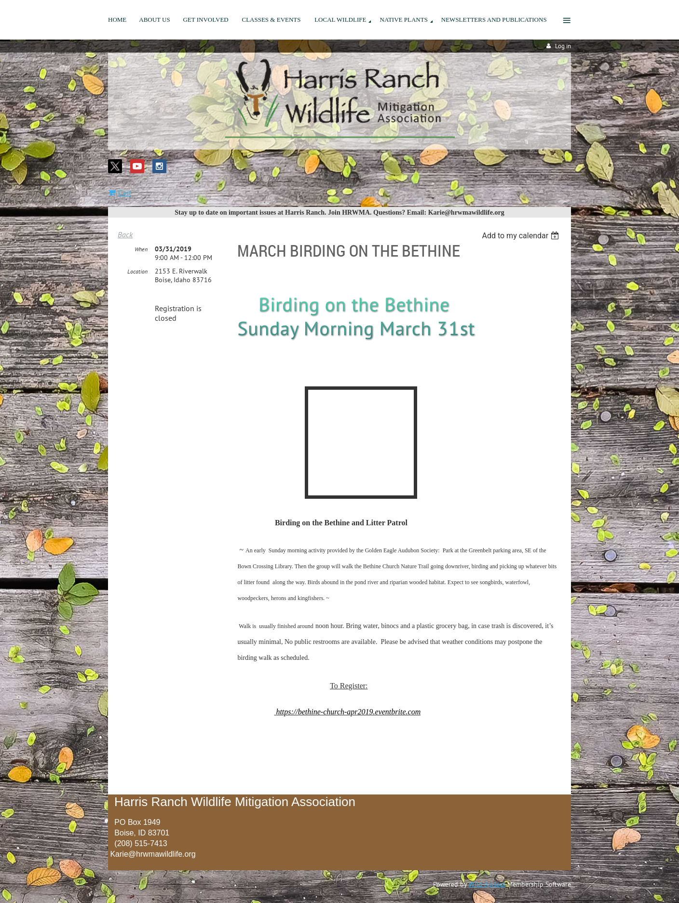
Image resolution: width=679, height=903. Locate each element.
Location (137, 271)
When (141, 249)
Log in (563, 46)
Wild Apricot (487, 884)
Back (125, 234)
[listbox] (521, 236)
